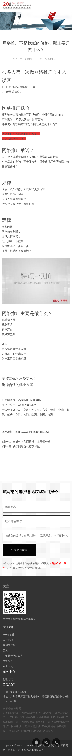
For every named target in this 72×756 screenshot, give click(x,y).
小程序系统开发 (31, 726)
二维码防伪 (13, 730)
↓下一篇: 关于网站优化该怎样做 (21, 446)
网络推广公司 (43, 721)
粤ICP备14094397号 (32, 749)
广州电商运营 (43, 712)
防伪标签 (26, 730)
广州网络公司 (27, 721)
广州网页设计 (16, 717)
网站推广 (29, 59)
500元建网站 (48, 726)
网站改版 (31, 717)
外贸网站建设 (44, 717)
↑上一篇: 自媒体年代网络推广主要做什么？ (27, 441)
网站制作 (48, 730)
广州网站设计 (27, 712)
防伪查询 (36, 730)
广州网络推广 (60, 717)
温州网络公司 (10, 721)
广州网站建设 (10, 712)
